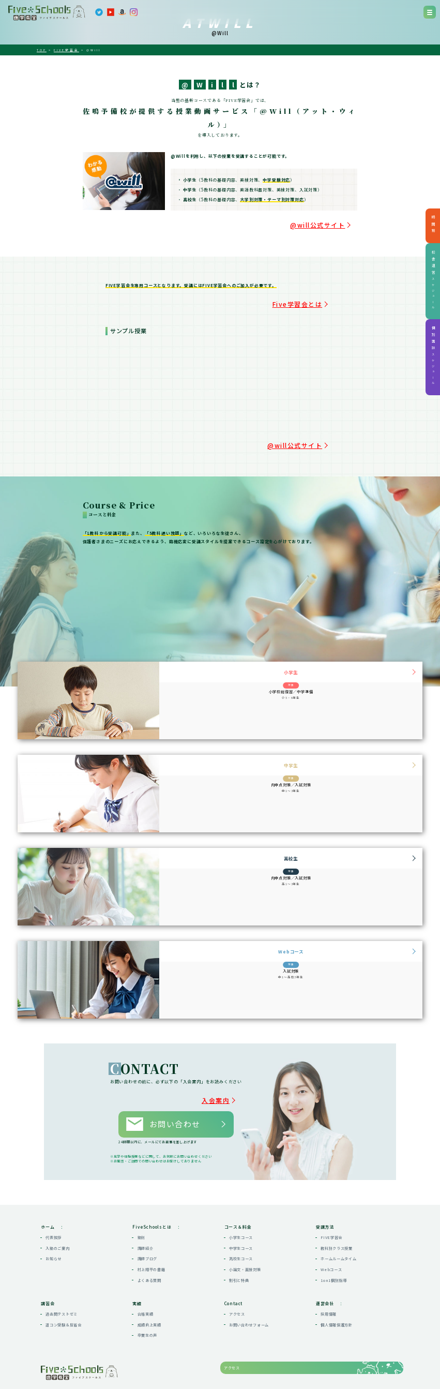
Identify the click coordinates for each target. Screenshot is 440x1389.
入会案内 (228, 1079)
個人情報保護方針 (337, 1289)
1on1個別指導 (334, 1244)
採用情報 (329, 1278)
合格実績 (146, 1278)
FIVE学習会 (331, 1202)
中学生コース (241, 1213)
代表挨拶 (53, 1202)
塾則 (141, 1202)
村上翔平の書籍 (151, 1234)
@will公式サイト (337, 221)
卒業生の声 (148, 1300)
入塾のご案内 (57, 1213)
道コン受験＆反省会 (63, 1289)
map (125, 1365)
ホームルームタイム (339, 1223)
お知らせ (53, 1223)
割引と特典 (239, 1244)
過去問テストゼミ (61, 1278)
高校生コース (241, 1223)
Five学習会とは (315, 295)
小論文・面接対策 (245, 1234)
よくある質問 (149, 1244)
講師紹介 (146, 1213)
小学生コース (241, 1202)
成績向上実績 (149, 1289)
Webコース (331, 1234)
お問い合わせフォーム (249, 1289)
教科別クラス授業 (337, 1213)
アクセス (237, 1278)
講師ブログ (148, 1223)
